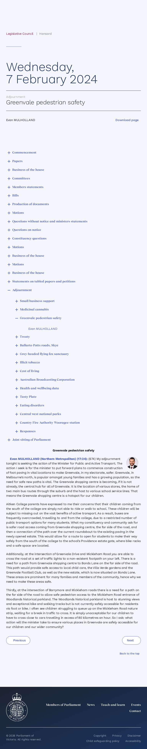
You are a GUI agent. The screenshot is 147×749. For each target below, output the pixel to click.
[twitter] (96, 719)
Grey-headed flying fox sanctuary (44, 354)
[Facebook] (122, 719)
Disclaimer (134, 735)
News (91, 705)
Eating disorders (32, 405)
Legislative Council (19, 33)
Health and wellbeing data (39, 388)
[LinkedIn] (105, 719)
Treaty (25, 337)
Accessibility (133, 740)
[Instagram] (113, 719)
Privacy (116, 735)
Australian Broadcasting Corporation (47, 380)
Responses (28, 431)
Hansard (45, 33)
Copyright (100, 735)
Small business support (37, 301)
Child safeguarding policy (102, 740)
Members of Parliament (63, 705)
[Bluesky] (138, 719)
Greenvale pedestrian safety (41, 318)
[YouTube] (130, 719)
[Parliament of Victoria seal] (17, 707)
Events (136, 705)
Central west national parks (40, 414)
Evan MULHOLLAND (42, 329)
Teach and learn (113, 705)
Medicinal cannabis (34, 309)
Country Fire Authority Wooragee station (50, 423)
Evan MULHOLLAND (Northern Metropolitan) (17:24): (49, 459)
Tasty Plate (28, 397)
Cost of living (29, 371)
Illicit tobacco (30, 362)
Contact (135, 711)
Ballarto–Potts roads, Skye (39, 345)
